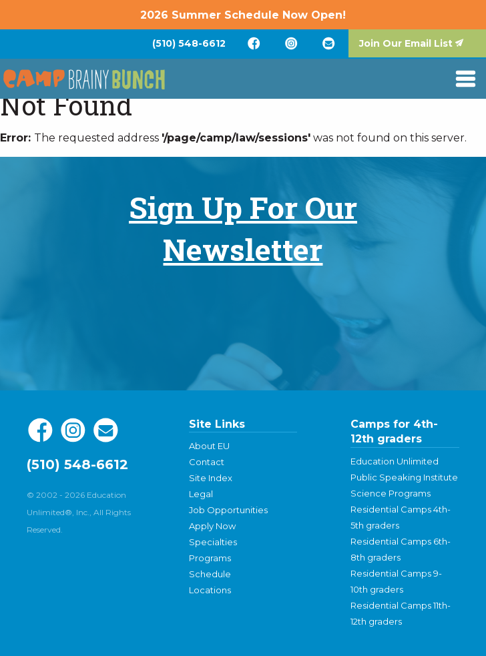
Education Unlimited (394, 461)
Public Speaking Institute (404, 477)
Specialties (213, 542)
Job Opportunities (228, 510)
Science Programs (390, 493)
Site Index (210, 477)
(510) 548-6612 (189, 43)
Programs (210, 558)
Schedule (210, 574)
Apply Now (212, 526)
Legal (201, 493)
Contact (206, 461)
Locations (210, 590)
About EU (209, 445)
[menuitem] (189, 43)
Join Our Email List (406, 43)
